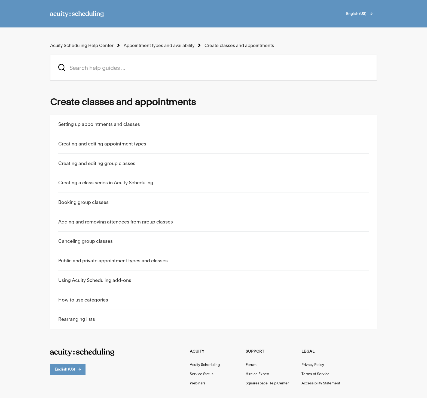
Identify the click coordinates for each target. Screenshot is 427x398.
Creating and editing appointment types (102, 144)
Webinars (198, 383)
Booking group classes (83, 202)
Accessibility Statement (320, 383)
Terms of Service (315, 374)
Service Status (201, 374)
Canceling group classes (85, 241)
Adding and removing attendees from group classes (115, 222)
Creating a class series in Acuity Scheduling (105, 182)
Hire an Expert (257, 374)
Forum (251, 364)
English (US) (359, 14)
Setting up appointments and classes (99, 124)
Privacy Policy (312, 364)
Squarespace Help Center (267, 383)
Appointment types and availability (159, 45)
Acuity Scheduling (205, 364)
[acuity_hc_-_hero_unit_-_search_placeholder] (213, 67)
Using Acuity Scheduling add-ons (94, 280)
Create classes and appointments (239, 45)
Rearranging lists (76, 319)
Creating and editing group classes (96, 163)
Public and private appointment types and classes (113, 260)
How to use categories (83, 300)
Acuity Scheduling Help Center (82, 45)
